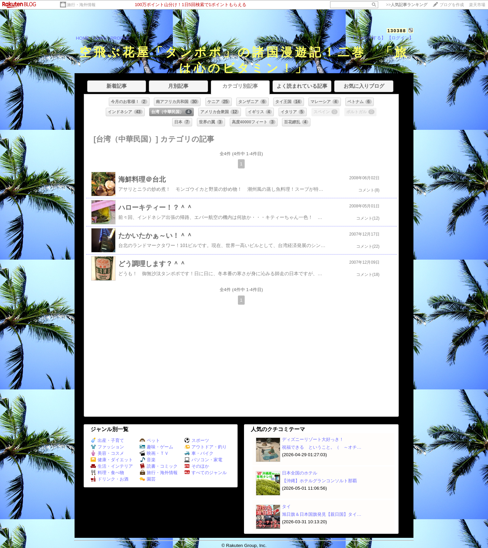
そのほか (196, 466)
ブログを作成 (452, 4)
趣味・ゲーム (156, 446)
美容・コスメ (107, 453)
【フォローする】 (368, 37)
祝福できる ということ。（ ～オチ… (321, 447)
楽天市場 (477, 4)
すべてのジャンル (205, 472)
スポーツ (196, 440)
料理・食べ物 (107, 472)
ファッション (107, 446)
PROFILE (120, 38)
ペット (150, 440)
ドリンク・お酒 (109, 479)
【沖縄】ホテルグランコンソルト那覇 (319, 480)
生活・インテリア (111, 466)
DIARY (100, 38)
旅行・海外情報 (81, 4)
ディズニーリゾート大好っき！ (313, 439)
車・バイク (199, 453)
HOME (82, 38)
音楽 (148, 459)
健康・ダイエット (111, 459)
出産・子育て (107, 440)
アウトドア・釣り (205, 446)
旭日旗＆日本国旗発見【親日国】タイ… (321, 514)
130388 (396, 30)
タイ (286, 506)
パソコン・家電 (203, 459)
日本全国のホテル (299, 472)
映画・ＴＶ (154, 453)
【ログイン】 (400, 37)
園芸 (148, 479)
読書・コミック (159, 466)
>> (406, 4)
